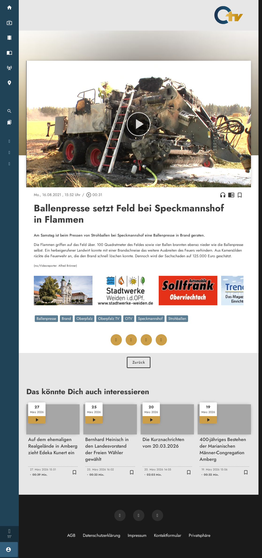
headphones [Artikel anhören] (223, 195)
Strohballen (177, 318)
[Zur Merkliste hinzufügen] (239, 195)
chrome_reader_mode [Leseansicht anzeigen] (231, 195)
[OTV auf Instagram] (157, 515)
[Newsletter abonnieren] (120, 515)
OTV (128, 318)
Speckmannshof (150, 318)
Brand (66, 318)
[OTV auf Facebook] (138, 515)
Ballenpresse (46, 318)
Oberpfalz (84, 318)
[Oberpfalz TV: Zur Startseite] (228, 15)
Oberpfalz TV (108, 318)
